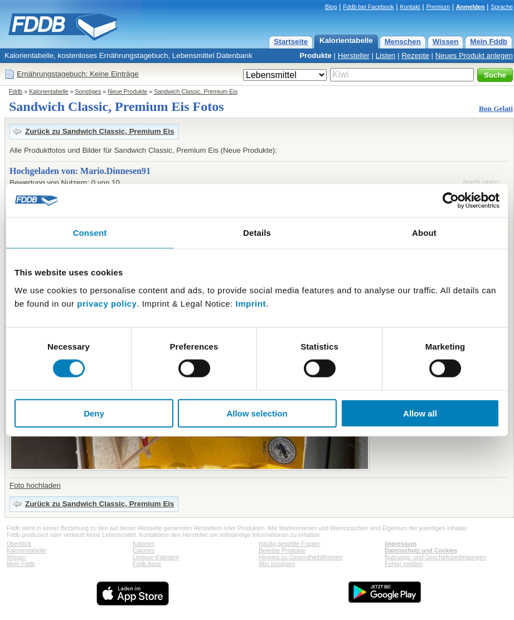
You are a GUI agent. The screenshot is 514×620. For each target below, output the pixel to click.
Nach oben (481, 182)
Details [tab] (257, 233)
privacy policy (107, 303)
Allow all (420, 413)
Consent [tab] (90, 233)
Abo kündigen (277, 563)
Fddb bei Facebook (368, 6)
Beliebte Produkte (282, 550)
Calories (143, 550)
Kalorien (143, 543)
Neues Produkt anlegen (474, 55)
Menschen (403, 41)
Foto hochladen (35, 485)
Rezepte (415, 55)
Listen (386, 55)
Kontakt (410, 6)
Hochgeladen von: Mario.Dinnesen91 (80, 171)
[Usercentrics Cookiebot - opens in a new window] (451, 200)
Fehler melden (404, 563)
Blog (331, 6)
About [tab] (424, 233)
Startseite (291, 41)
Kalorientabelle (346, 40)
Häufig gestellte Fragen (289, 543)
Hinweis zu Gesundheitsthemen (300, 557)
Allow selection (256, 413)
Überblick (19, 543)
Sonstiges (88, 91)
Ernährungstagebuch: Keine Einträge (78, 74)
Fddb (15, 91)
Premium (438, 6)
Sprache (502, 6)
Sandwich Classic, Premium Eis (195, 91)
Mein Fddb (488, 41)
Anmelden (470, 6)
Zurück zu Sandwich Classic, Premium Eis (99, 131)
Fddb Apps (147, 563)
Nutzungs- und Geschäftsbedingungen (435, 557)
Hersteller (354, 55)
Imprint (251, 303)
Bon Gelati (496, 108)
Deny (94, 413)
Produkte (315, 55)
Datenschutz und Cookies (421, 550)
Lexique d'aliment (156, 557)
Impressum (400, 543)
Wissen (446, 41)
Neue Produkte (127, 91)
